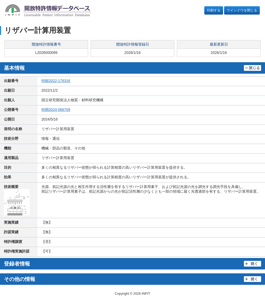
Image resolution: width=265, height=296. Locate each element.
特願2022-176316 (55, 81)
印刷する (213, 10)
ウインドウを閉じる (242, 10)
